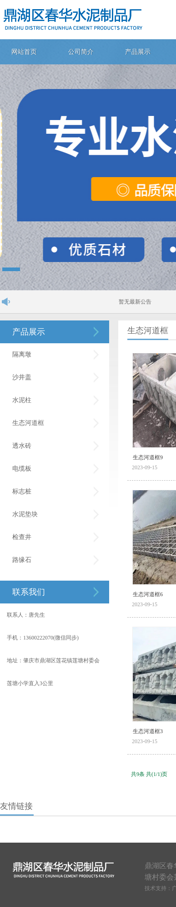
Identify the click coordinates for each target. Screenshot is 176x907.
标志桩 (21, 491)
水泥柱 (21, 400)
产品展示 (138, 51)
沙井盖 (21, 377)
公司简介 (81, 51)
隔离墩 (21, 354)
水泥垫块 (25, 514)
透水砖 (21, 445)
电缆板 (21, 468)
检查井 (21, 537)
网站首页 (24, 51)
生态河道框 (28, 422)
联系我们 (28, 592)
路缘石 (21, 559)
